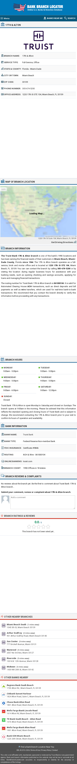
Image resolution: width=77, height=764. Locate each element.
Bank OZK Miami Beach (18, 736)
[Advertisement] (38, 138)
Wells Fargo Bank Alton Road (21, 727)
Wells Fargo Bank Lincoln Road (22, 710)
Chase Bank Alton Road (18, 702)
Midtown (11, 667)
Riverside (11, 658)
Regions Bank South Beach (20, 685)
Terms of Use (35, 750)
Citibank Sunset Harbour (19, 693)
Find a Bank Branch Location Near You (37, 747)
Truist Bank (28, 434)
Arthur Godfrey (14, 633)
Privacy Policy (46, 750)
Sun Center (12, 641)
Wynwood (11, 650)
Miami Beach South (16, 624)
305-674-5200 (28, 88)
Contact (55, 750)
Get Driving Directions (62, 242)
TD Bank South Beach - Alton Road (24, 719)
